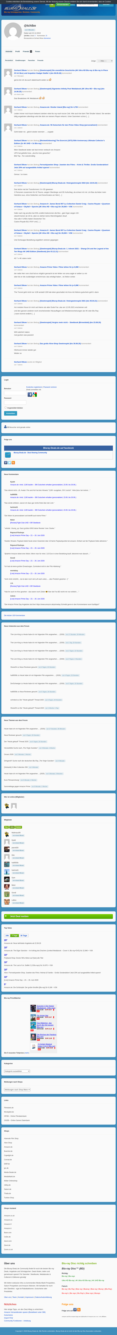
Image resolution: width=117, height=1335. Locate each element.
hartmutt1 (15, 870)
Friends (27, 51)
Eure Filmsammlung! (11, 780)
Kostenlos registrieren (34, 387)
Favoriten (31, 60)
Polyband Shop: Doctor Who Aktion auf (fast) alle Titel (23, 958)
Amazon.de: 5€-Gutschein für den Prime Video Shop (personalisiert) (68, 125)
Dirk (13, 855)
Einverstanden (63, 5)
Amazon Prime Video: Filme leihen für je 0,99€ (59, 267)
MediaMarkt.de (9, 1177)
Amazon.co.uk (9, 1216)
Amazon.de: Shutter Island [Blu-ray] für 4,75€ (59, 107)
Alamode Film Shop (11, 1138)
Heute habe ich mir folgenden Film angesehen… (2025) (24, 774)
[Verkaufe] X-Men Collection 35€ (16, 767)
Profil (17, 51)
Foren (37, 51)
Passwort (7, 398)
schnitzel (13, 700)
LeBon (14, 900)
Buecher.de (8, 1151)
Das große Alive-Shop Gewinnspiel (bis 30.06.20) (60, 344)
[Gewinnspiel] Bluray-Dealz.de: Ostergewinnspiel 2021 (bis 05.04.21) (68, 301)
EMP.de (7, 1164)
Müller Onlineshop (10, 1181)
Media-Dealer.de (10, 1172)
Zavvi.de (7, 1245)
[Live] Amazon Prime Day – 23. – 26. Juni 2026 (21, 980)
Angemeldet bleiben (14, 408)
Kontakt (21, 1297)
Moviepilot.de (9, 1112)
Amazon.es (8, 1220)
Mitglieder (8, 820)
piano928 (15, 848)
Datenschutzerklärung (43, 1297)
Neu (6, 827)
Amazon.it (7, 1228)
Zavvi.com (8, 1241)
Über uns (7, 1297)
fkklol (13, 885)
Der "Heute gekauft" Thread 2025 (31, 700)
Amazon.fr (8, 1224)
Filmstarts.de (9, 1108)
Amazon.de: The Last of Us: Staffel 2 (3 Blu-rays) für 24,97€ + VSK (28, 965)
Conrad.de (8, 1160)
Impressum (29, 1297)
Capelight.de (8, 1155)
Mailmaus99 (16, 833)
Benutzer (7, 389)
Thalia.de (7, 1193)
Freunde (40, 60)
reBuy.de (7, 1185)
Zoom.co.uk (8, 1249)
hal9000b (13, 675)
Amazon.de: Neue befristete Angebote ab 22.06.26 (22, 943)
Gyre (13, 878)
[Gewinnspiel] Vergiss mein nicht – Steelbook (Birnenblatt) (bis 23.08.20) (70, 322)
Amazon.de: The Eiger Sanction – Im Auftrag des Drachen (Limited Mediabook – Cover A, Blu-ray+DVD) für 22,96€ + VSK (48, 951)
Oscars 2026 (8, 754)
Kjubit (14, 840)
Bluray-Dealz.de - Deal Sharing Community (30, 453)
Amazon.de (8, 1147)
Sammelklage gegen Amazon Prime (17, 786)
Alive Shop (8, 1143)
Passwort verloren (50, 387)
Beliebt (18, 827)
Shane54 (13, 667)
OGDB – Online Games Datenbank (17, 1120)
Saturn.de (7, 1189)
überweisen (47, 38)
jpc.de (6, 1168)
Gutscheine (8, 1315)
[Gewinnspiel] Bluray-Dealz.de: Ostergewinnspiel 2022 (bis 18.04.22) (68, 183)
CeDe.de (7, 1237)
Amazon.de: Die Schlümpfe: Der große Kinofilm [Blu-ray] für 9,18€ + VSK (30, 987)
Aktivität (8, 51)
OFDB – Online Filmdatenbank (15, 1116)
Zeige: (93, 61)
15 (46, 35)
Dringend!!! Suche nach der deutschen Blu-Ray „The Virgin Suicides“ (29, 761)
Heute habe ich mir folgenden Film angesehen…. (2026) (43, 634)
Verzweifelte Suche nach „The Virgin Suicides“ (21, 748)
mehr (27, 1053)
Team (14, 1297)
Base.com (7, 1233)
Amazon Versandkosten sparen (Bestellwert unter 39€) (25, 1312)
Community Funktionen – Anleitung (17, 1321)
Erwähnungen (20, 60)
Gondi (14, 893)
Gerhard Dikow (20, 70)
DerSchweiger (15, 683)
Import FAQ (8, 1318)
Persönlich (9, 60)
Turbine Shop (9, 1198)
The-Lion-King (15, 634)
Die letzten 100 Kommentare (14, 615)
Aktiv (12, 827)
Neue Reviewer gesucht (28, 667)
